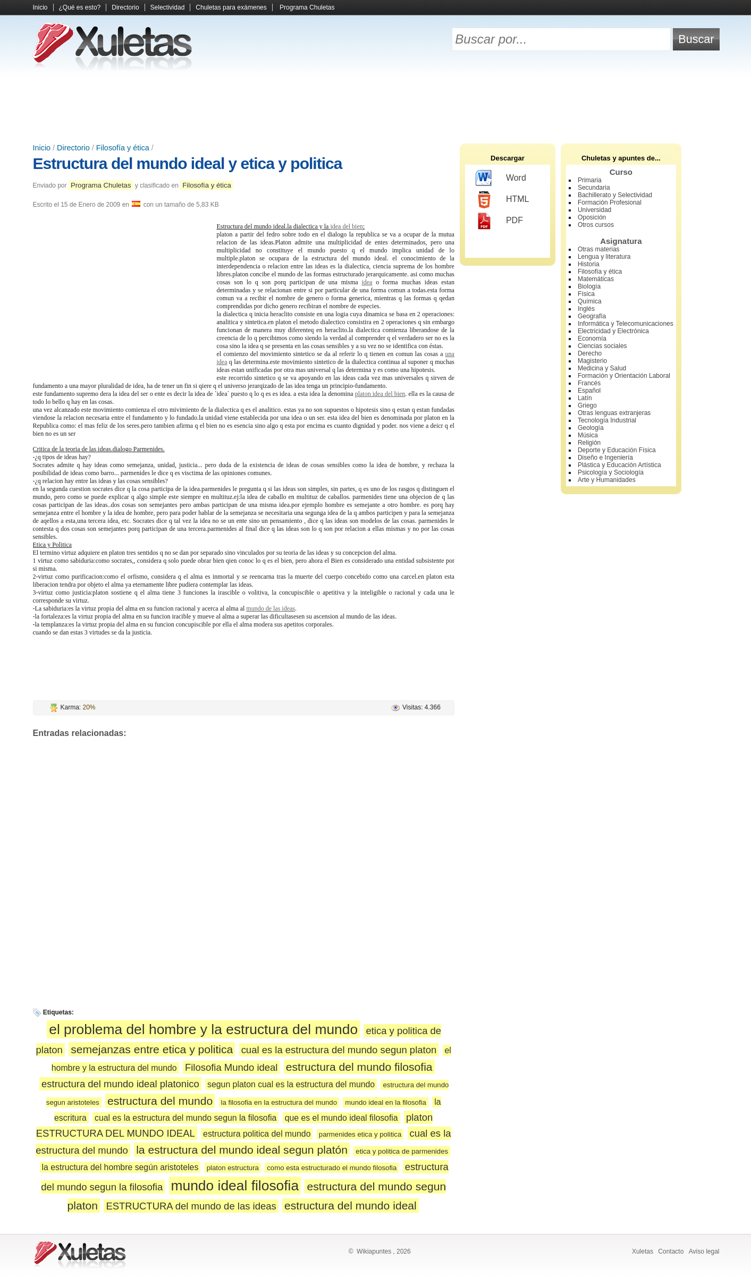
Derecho (590, 353)
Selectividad (167, 7)
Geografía (592, 316)
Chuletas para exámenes (231, 7)
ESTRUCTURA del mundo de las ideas (191, 1206)
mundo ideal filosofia (235, 1186)
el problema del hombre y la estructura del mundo (203, 1029)
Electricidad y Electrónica (613, 331)
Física (586, 294)
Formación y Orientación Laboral (624, 375)
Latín (585, 398)
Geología (591, 428)
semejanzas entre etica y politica (152, 1049)
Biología (589, 286)
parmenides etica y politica (360, 1134)
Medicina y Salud (602, 368)
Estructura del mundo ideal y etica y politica (187, 163)
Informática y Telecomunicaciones (625, 323)
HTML (502, 199)
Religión (589, 442)
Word (501, 178)
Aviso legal (704, 1251)
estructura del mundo (160, 1101)
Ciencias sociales (602, 346)
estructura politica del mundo (256, 1133)
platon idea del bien (380, 393)
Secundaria (594, 187)
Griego (587, 405)
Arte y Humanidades (607, 480)
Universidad (594, 210)
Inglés (586, 308)
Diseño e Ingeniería (605, 457)
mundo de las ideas (270, 608)
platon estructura (233, 1168)
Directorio (125, 7)
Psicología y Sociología (611, 472)
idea (366, 282)
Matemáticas (596, 279)
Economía (592, 338)
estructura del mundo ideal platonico (120, 1083)
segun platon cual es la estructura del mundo (291, 1084)
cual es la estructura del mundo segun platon (339, 1049)
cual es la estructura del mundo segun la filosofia (185, 1117)
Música (588, 435)
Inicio (40, 7)
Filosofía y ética (122, 147)
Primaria (590, 180)
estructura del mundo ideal (350, 1205)
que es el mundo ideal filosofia (341, 1117)
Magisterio (592, 361)
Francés (589, 383)
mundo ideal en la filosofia (385, 1102)
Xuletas (642, 1251)
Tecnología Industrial (607, 420)
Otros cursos (596, 225)
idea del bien (346, 226)
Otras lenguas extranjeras (614, 413)
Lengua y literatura (604, 256)
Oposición (592, 217)
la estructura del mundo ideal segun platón (242, 1150)
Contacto (671, 1251)
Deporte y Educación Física (617, 450)
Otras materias (599, 249)
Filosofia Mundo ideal (231, 1067)
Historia (589, 264)
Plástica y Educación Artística (619, 465)
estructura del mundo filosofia (359, 1067)
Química (590, 301)
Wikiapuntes (374, 1251)
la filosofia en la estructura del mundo (279, 1102)
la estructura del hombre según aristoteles (120, 1167)
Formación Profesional (610, 202)
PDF (499, 221)
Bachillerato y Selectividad (615, 195)
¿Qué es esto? (80, 7)
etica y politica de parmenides (402, 1151)
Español (589, 390)
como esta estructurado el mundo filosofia (331, 1168)
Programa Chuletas (307, 7)
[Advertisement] (375, 106)
